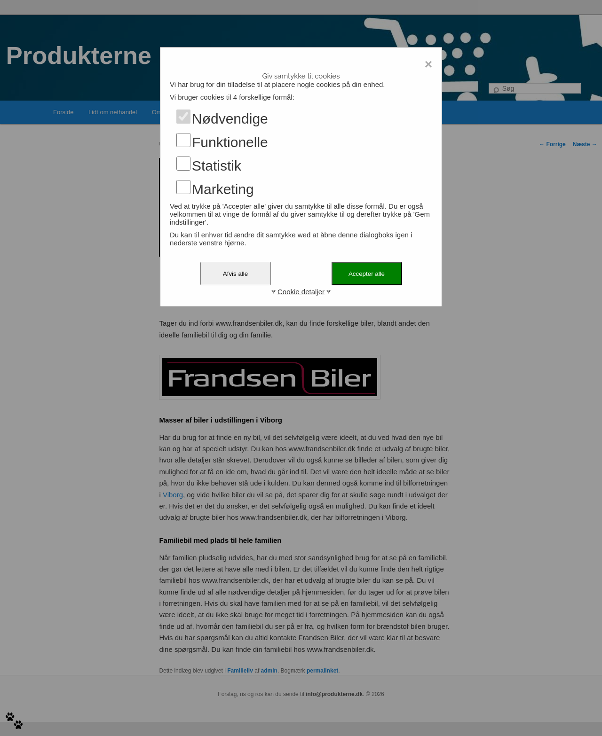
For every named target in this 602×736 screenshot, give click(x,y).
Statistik (216, 165)
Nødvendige (230, 118)
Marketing (223, 189)
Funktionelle (230, 142)
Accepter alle (367, 273)
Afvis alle (235, 273)
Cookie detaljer (301, 292)
